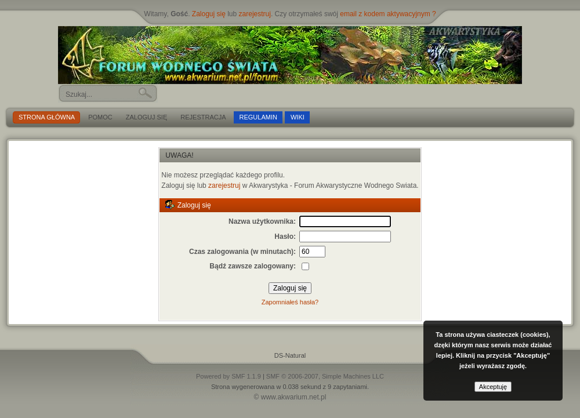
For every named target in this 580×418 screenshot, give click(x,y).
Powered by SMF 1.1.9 (228, 376)
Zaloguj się (209, 14)
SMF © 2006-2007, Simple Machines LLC (325, 376)
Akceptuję (493, 386)
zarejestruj (255, 14)
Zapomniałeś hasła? (290, 302)
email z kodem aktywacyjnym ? (388, 14)
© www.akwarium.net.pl (290, 397)
